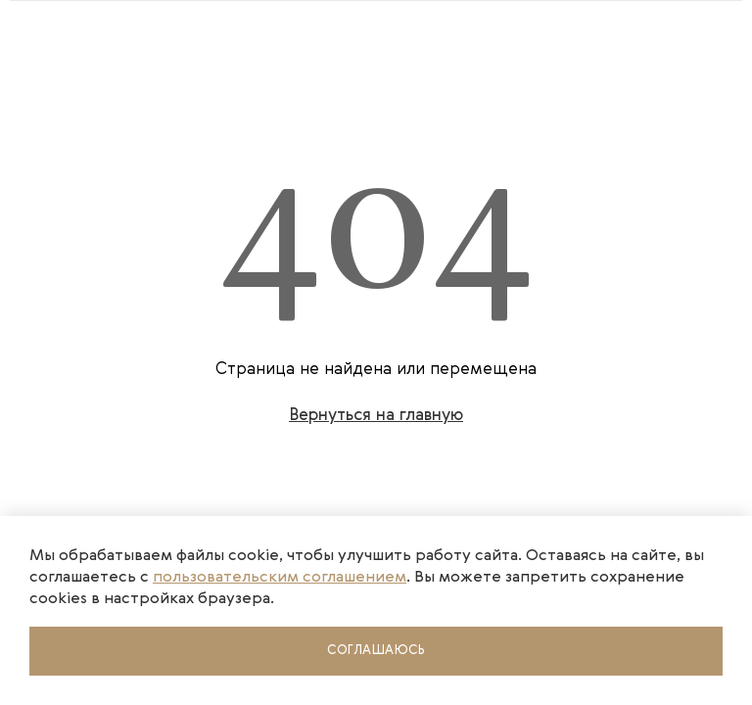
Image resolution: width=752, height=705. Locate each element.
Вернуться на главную (376, 415)
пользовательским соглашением (279, 578)
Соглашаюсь (376, 650)
